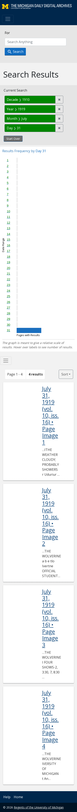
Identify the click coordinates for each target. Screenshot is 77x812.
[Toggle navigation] (8, 19)
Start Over (13, 139)
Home (18, 797)
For (7, 33)
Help (6, 797)
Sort (64, 374)
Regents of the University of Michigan (39, 807)
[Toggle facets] (5, 361)
